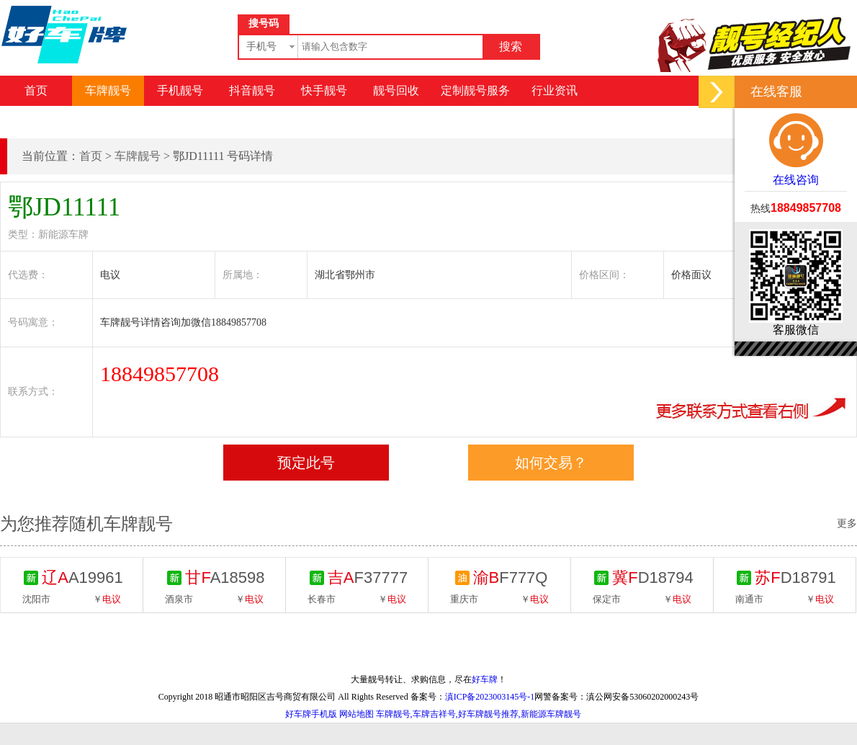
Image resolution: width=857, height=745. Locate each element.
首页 (36, 90)
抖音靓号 (252, 90)
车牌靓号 (108, 90)
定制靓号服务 (475, 90)
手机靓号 (180, 90)
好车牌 (485, 679)
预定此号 (306, 462)
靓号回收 (396, 90)
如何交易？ (551, 462)
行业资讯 (554, 90)
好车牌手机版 (311, 714)
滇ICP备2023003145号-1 (490, 697)
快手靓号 (324, 90)
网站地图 (356, 714)
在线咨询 (796, 149)
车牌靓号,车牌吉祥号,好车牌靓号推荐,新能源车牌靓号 (478, 714)
